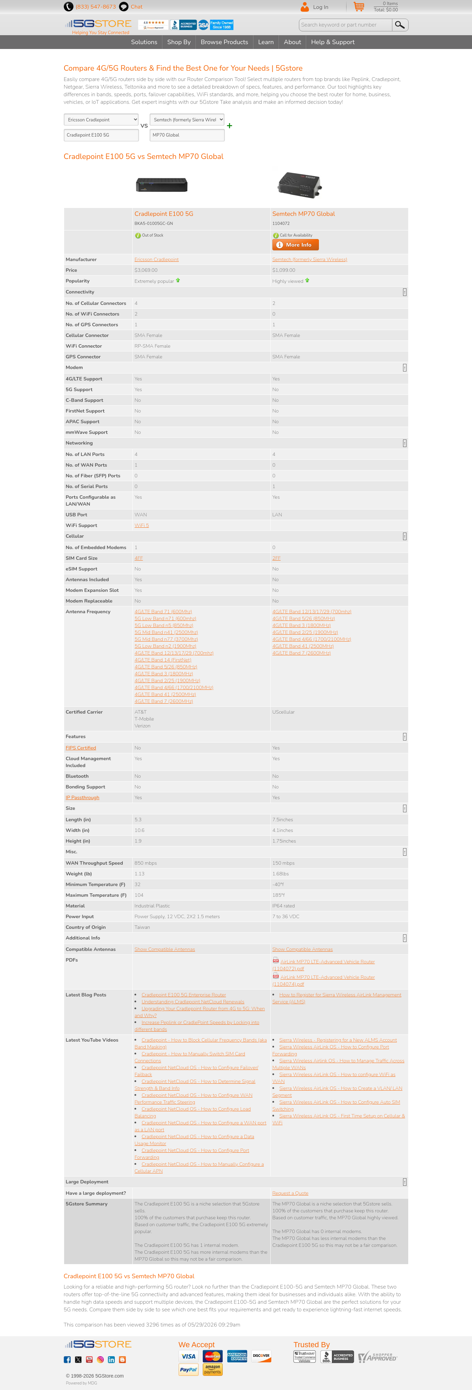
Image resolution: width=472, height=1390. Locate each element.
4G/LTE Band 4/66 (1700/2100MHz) (173, 687)
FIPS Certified (81, 747)
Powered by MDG (81, 1383)
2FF (276, 558)
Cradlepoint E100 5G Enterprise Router (184, 994)
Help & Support (332, 42)
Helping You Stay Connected (101, 33)
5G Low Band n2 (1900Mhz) (165, 646)
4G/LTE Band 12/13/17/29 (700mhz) (174, 652)
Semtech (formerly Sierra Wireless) (309, 259)
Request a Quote (290, 1193)
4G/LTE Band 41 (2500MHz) (165, 694)
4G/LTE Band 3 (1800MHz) (163, 673)
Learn (266, 42)
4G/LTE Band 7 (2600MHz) (163, 701)
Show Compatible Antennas (164, 949)
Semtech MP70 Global (303, 214)
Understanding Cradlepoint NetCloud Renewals (193, 1001)
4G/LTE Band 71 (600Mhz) (163, 611)
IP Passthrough (83, 797)
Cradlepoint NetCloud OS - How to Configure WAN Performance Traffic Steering (193, 1098)
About (292, 42)
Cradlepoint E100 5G (163, 214)
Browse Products (224, 42)
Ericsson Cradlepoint (156, 259)
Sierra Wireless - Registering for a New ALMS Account (338, 1039)
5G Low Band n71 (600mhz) (165, 618)
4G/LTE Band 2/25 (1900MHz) (167, 680)
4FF (138, 558)
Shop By (179, 42)
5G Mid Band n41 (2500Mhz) (166, 632)
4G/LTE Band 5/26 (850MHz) (165, 666)
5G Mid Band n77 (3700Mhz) (166, 639)
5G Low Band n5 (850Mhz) (163, 625)
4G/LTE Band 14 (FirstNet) (162, 659)
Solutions (144, 42)
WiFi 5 (141, 525)
